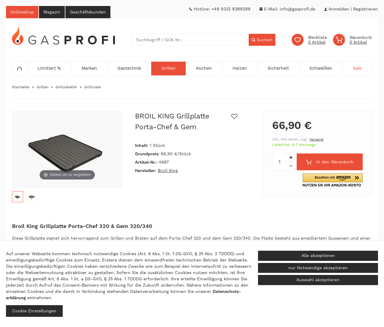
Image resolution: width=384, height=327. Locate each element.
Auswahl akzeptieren (318, 279)
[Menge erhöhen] (290, 158)
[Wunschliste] (309, 40)
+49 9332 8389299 (231, 9)
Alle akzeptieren (318, 255)
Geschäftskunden (88, 12)
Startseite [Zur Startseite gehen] (20, 87)
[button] (341, 180)
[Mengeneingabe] (279, 162)
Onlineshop (22, 12)
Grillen (42, 87)
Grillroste (92, 87)
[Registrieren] (365, 9)
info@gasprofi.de (297, 9)
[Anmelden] (338, 9)
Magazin (52, 12)
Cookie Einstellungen (34, 310)
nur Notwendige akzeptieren (318, 267)
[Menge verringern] (290, 166)
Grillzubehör (66, 87)
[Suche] (262, 40)
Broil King (168, 170)
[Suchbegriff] (190, 40)
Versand (316, 140)
